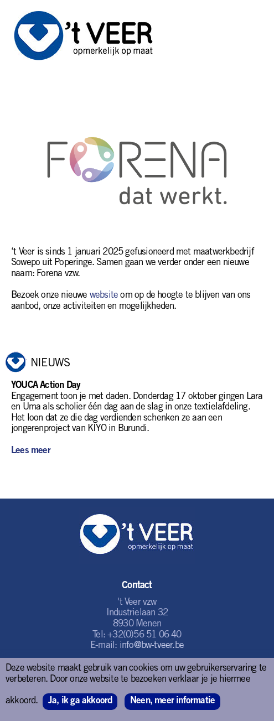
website (104, 295)
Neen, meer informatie (172, 701)
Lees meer (30, 451)
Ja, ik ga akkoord (80, 701)
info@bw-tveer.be (152, 646)
